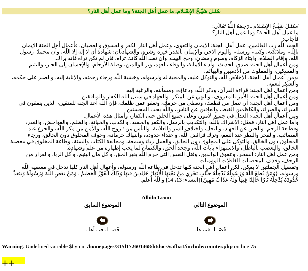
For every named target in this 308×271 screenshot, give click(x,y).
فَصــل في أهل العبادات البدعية (102, 229)
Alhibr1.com (156, 197)
